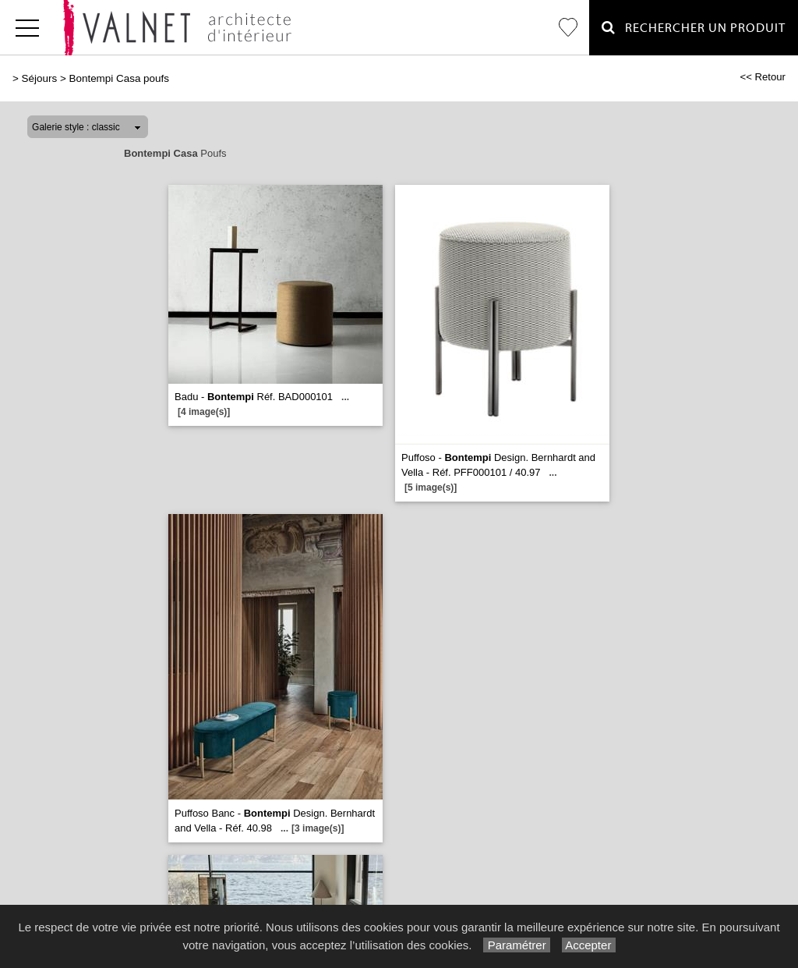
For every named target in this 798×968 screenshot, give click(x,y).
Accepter (589, 945)
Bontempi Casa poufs (118, 78)
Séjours (40, 78)
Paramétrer (516, 945)
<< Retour (763, 77)
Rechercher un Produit (694, 27)
